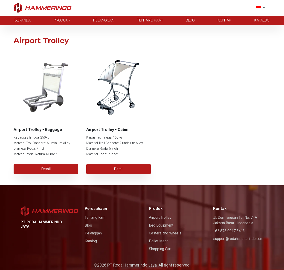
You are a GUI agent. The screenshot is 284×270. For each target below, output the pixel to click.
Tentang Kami (150, 20)
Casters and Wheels (165, 233)
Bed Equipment (161, 225)
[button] (260, 7)
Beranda (22, 20)
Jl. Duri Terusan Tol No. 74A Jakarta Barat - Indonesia (235, 220)
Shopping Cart (160, 249)
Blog (190, 20)
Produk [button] (61, 20)
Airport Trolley (160, 217)
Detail (46, 169)
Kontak (224, 20)
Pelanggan (103, 20)
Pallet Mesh (158, 241)
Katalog (262, 20)
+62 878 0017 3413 (229, 231)
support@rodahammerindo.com (238, 239)
